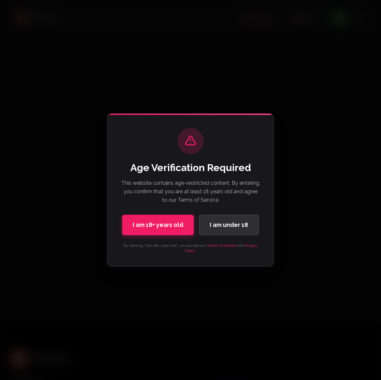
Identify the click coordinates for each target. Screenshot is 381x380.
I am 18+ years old (158, 224)
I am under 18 (229, 224)
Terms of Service (221, 245)
